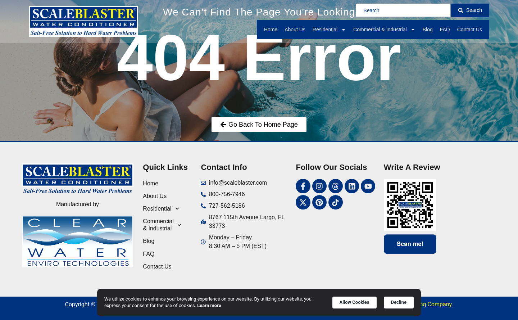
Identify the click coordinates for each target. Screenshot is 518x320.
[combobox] (403, 10)
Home (270, 29)
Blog (428, 29)
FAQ (445, 29)
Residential (329, 29)
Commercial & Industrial (384, 29)
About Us (295, 29)
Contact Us (469, 29)
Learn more (209, 305)
